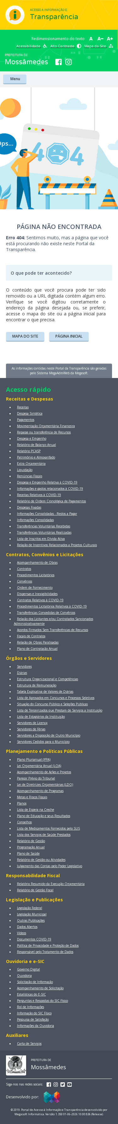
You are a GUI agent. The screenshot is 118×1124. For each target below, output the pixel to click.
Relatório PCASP (29, 451)
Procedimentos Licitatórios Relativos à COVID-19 (52, 606)
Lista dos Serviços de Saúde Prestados (43, 834)
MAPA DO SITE (25, 336)
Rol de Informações (30, 1007)
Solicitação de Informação (35, 982)
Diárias (22, 673)
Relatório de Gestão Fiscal (35, 890)
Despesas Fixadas (29, 507)
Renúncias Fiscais (29, 476)
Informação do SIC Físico (34, 1013)
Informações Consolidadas (35, 520)
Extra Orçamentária (31, 463)
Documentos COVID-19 (34, 939)
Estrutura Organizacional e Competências (47, 679)
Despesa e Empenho (31, 438)
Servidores (24, 666)
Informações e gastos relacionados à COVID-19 (50, 488)
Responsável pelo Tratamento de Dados (45, 952)
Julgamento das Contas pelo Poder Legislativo (49, 866)
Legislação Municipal (32, 914)
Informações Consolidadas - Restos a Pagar (47, 513)
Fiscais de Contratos (31, 636)
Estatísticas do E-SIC (31, 994)
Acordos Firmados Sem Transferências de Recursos (52, 630)
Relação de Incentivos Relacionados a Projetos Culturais (57, 545)
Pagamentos (25, 419)
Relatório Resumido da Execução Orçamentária (51, 884)
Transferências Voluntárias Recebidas (43, 526)
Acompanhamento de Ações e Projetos (44, 772)
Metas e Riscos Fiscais (32, 797)
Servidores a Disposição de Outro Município (48, 735)
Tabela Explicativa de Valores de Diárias (45, 691)
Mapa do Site (98, 46)
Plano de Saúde (28, 853)
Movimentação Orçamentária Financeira (46, 426)
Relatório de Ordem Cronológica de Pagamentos (51, 501)
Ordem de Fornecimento (35, 587)
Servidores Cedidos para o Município (43, 741)
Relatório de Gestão (31, 841)
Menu (14, 78)
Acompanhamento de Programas (40, 791)
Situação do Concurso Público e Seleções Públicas (52, 704)
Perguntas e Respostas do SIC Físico (42, 1000)
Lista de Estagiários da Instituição (41, 716)
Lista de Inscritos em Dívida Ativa (41, 538)
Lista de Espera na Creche (35, 809)
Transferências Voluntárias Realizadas (44, 532)
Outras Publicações (31, 920)
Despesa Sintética (29, 413)
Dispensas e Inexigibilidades (37, 594)
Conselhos (24, 822)
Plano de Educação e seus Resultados (43, 816)
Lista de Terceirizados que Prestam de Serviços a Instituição (59, 710)
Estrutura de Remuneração (36, 685)
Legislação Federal (29, 908)
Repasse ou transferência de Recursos (44, 432)
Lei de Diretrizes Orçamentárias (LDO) (45, 784)
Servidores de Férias (31, 729)
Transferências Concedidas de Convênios (46, 612)
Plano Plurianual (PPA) (33, 759)
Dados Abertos (27, 927)
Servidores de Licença (32, 723)
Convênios (24, 581)
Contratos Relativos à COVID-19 (40, 600)
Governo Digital (28, 969)
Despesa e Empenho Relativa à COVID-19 (47, 482)
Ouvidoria (24, 975)
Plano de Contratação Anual (37, 648)
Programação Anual (31, 847)
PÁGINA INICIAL (68, 336)
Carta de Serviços (29, 1043)
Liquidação (24, 470)
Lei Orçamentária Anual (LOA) (39, 766)
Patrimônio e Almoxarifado (36, 457)
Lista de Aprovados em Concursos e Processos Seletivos (55, 698)
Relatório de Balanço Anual (36, 445)
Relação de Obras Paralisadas (38, 642)
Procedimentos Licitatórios (35, 575)
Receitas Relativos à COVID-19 (39, 495)
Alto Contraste (65, 46)
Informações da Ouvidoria (35, 1025)
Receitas (23, 407)
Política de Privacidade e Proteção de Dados (48, 945)
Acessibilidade (31, 46)
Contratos (24, 569)
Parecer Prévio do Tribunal (36, 778)
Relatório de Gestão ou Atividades (41, 859)
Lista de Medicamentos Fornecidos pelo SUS (48, 828)
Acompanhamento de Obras (37, 562)
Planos (21, 803)
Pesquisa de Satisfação (33, 1019)
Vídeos (21, 933)
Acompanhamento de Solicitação (40, 988)
